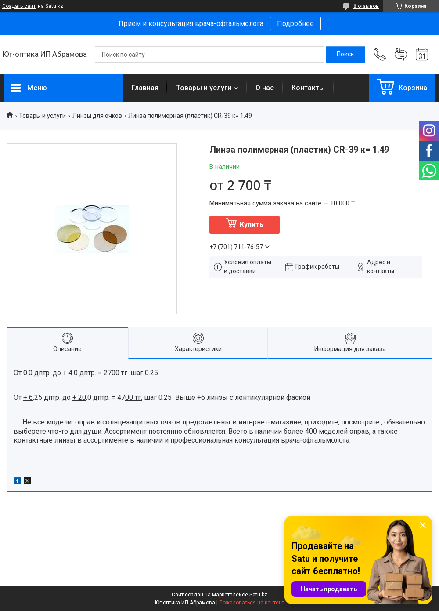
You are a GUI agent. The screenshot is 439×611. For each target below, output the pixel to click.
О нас (264, 88)
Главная (145, 88)
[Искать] (345, 54)
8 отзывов (366, 6)
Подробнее (295, 23)
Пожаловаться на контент (251, 603)
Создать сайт (19, 6)
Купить (251, 224)
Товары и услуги (203, 88)
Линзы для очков (97, 115)
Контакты (308, 88)
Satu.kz (258, 595)
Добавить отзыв (401, 54)
